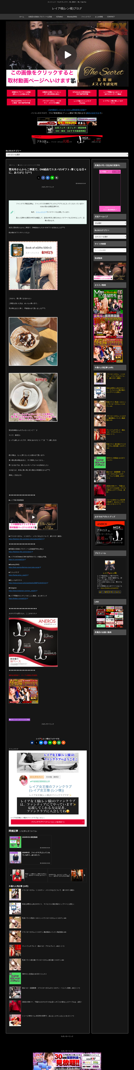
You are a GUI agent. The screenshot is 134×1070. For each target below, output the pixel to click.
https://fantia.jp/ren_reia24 (18, 575)
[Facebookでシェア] (43, 178)
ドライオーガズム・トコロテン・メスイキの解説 (51, 102)
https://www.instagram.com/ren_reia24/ (23, 591)
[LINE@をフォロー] (50, 743)
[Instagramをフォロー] (45, 743)
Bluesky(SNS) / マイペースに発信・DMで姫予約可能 (21, 102)
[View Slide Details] (67, 54)
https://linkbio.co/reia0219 (18, 598)
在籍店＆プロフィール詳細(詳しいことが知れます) (21, 93)
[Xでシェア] (39, 178)
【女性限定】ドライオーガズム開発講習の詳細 (67, 110)
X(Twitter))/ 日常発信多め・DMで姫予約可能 (82, 93)
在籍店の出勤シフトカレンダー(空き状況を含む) (51, 93)
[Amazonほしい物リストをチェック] (54, 743)
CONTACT (59, 1064)
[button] (57, 178)
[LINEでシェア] (52, 178)
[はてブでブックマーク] (48, 178)
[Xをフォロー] (36, 743)
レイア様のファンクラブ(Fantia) (82, 102)
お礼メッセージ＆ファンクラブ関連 (19, 719)
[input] (110, 250)
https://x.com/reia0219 (17, 559)
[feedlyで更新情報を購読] (59, 743)
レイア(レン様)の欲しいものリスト (113, 102)
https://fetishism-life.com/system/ (21, 552)
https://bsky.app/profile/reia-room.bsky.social (25, 567)
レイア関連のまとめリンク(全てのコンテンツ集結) (113, 93)
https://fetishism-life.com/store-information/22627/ (26, 539)
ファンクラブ (41, 212)
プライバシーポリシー (81, 1064)
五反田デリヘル (110, 207)
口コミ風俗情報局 (110, 210)
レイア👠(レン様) (110, 573)
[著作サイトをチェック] (32, 743)
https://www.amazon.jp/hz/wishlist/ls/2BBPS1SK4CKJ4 (28, 583)
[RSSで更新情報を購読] (63, 743)
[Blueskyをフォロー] (41, 743)
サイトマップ (68, 1064)
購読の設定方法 (94, 113)
